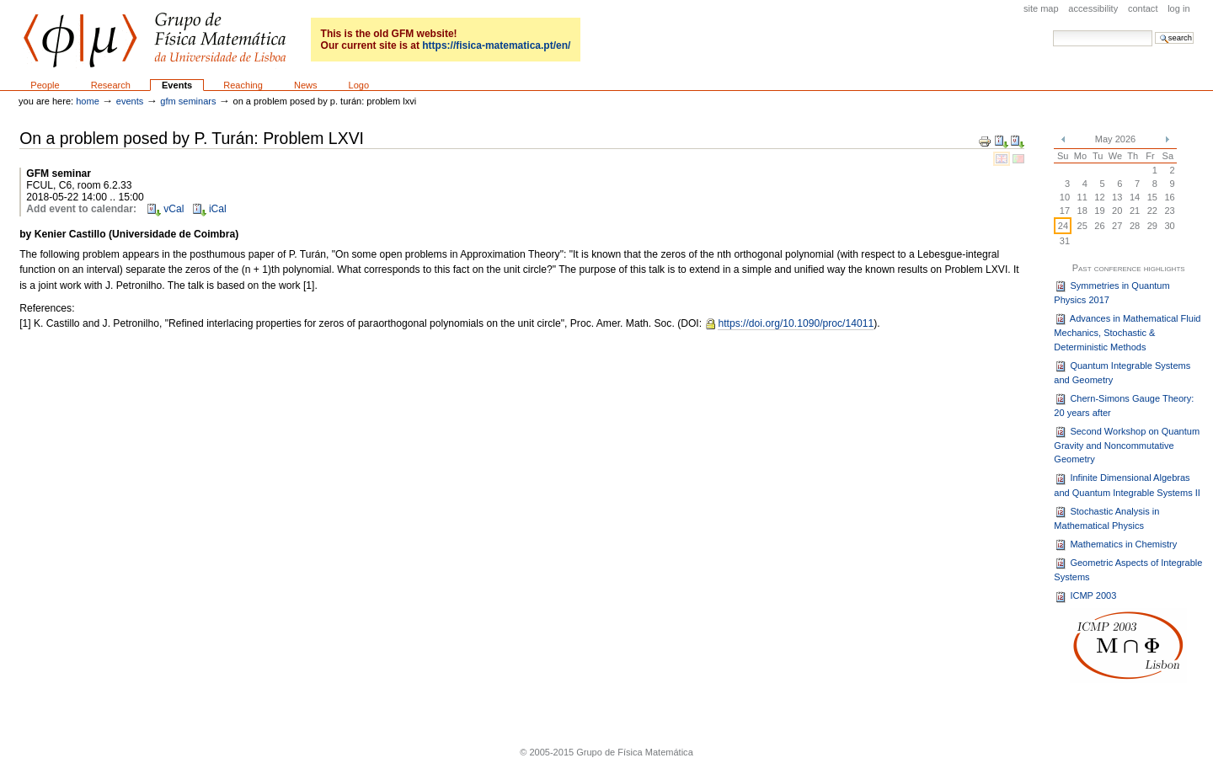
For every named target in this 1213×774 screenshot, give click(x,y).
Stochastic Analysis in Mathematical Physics (1106, 518)
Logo (359, 85)
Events (177, 85)
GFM (154, 40)
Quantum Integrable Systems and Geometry (1122, 372)
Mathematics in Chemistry (1115, 545)
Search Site (1052, 29)
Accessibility (1093, 8)
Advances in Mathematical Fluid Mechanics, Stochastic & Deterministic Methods (1127, 332)
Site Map (1041, 8)
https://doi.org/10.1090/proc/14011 (796, 323)
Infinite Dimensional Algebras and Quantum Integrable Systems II (1127, 485)
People (44, 85)
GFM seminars (188, 101)
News (306, 85)
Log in (1178, 8)
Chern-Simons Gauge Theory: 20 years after (1124, 405)
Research (111, 85)
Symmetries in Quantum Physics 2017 (1111, 292)
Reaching (243, 85)
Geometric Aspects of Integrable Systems (1128, 569)
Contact (1143, 8)
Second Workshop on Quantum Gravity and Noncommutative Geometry (1127, 445)
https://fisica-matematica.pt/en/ (496, 45)
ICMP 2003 (1085, 597)
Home (87, 101)
